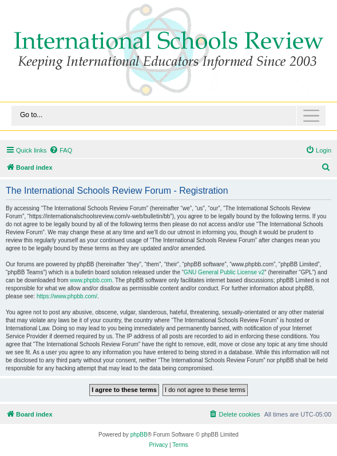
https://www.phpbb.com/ (67, 296)
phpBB (139, 434)
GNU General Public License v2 (224, 272)
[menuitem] (60, 150)
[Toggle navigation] (168, 116)
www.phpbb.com (91, 280)
